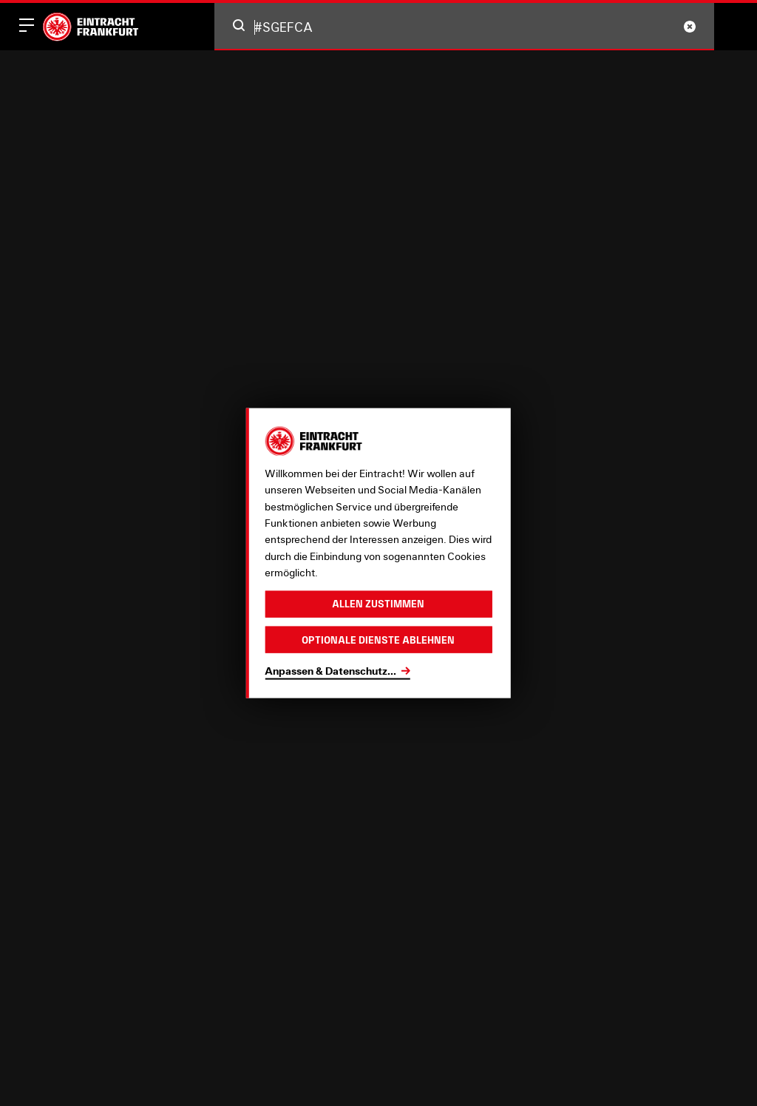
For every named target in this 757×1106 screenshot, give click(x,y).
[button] (239, 25)
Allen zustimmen (378, 604)
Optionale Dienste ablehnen (378, 639)
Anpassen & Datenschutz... (330, 670)
